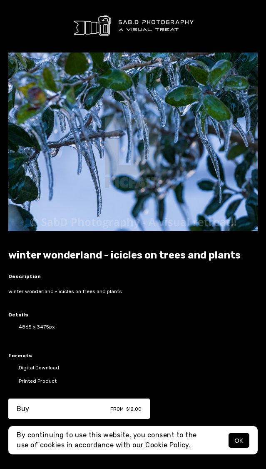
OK (239, 440)
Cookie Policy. (168, 445)
